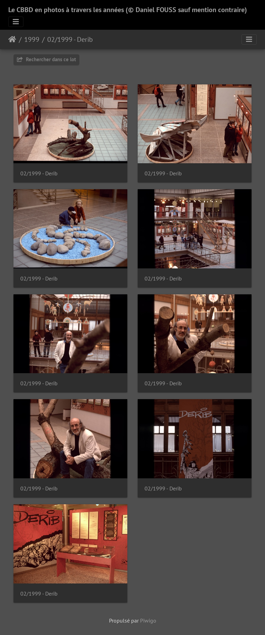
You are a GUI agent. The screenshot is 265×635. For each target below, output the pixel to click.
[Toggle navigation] (15, 22)
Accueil (12, 39)
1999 (31, 39)
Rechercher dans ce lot (46, 59)
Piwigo (148, 620)
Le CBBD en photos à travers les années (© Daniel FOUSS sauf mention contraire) (127, 9)
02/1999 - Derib (70, 39)
